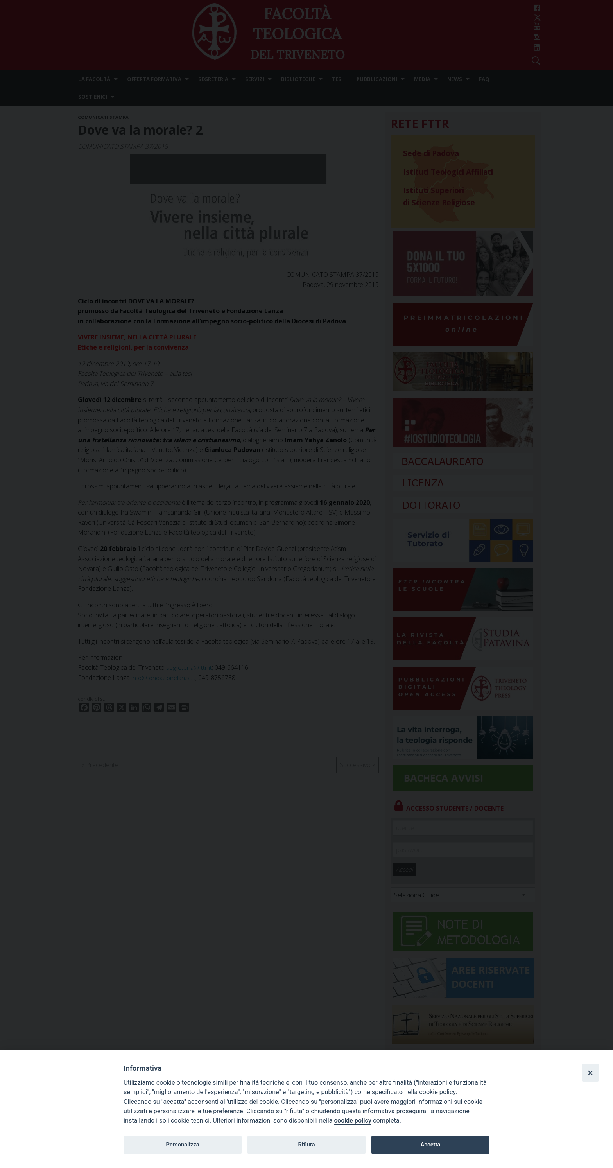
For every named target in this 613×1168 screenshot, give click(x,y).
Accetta (430, 1144)
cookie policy (352, 1120)
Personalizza (182, 1144)
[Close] (590, 1072)
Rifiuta (306, 1144)
